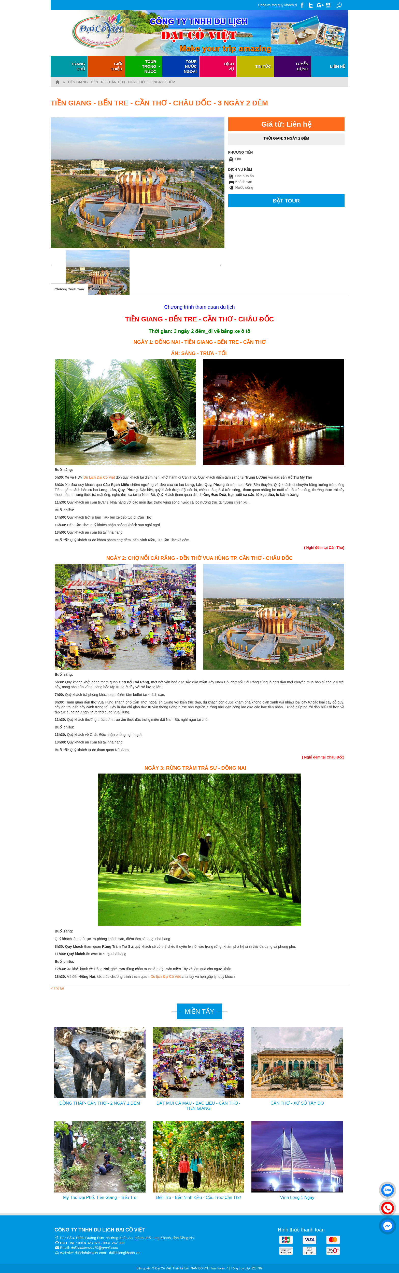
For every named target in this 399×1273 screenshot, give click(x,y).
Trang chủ (78, 66)
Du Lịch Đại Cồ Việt (98, 477)
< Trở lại (57, 988)
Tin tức (263, 66)
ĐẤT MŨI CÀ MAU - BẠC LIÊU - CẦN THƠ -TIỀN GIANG (198, 1106)
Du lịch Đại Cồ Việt (166, 976)
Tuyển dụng (301, 66)
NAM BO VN (199, 1268)
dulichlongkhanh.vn (124, 1253)
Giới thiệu (116, 66)
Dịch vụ (229, 66)
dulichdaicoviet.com (90, 1253)
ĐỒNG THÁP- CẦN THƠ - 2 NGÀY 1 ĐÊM (100, 1103)
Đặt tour (286, 201)
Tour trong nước (151, 66)
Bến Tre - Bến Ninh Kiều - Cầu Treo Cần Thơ (198, 1197)
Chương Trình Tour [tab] (69, 289)
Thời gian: (286, 138)
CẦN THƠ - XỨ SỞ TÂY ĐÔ (297, 1103)
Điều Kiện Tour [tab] (103, 289)
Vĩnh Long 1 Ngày (297, 1197)
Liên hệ (337, 66)
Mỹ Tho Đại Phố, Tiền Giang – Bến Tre (99, 1197)
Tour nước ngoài (190, 66)
